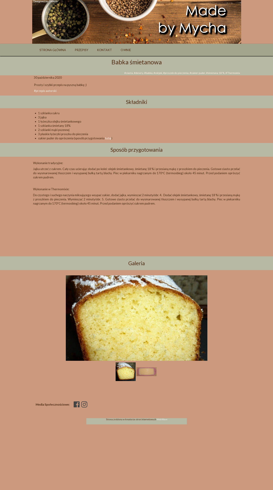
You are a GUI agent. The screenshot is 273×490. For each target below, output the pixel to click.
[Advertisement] (136, 236)
